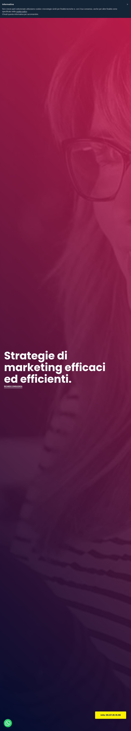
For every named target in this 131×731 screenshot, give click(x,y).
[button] (127, 4)
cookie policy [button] (21, 11)
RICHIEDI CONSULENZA (13, 386)
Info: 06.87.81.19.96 (111, 715)
